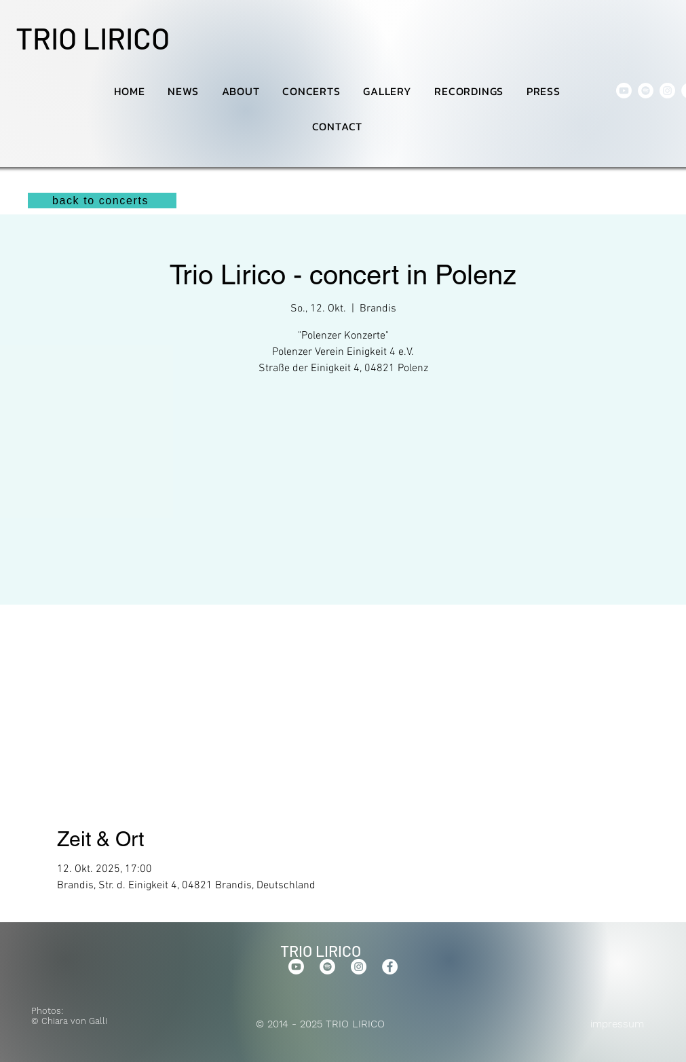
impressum (617, 1024)
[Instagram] (667, 90)
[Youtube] (624, 90)
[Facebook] (390, 966)
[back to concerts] (102, 200)
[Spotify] (645, 90)
